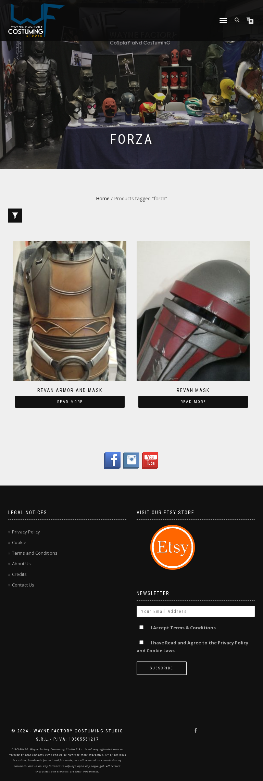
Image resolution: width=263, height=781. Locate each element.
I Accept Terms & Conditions (183, 628)
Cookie (19, 542)
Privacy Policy (26, 532)
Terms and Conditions (35, 553)
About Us (21, 563)
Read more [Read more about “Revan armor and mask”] (70, 402)
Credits (19, 574)
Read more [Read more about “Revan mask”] (193, 402)
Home (103, 198)
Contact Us (23, 585)
